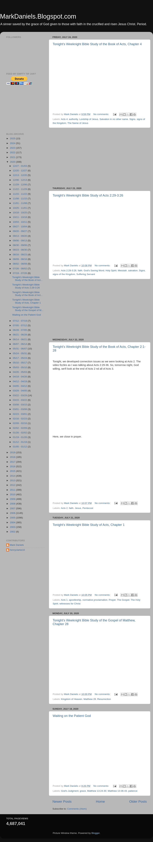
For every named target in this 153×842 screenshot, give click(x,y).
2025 (13, 138)
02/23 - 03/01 (20, 414)
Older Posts (138, 801)
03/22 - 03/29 (20, 395)
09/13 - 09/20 (20, 236)
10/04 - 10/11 (20, 222)
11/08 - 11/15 (20, 198)
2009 (13, 499)
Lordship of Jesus (88, 119)
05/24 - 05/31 (20, 353)
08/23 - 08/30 (20, 249)
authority (73, 119)
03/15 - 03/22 (20, 400)
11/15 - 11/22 (20, 194)
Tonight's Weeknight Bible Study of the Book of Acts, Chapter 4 (97, 44)
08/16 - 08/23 (20, 254)
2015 (13, 471)
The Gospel (123, 600)
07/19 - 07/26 (20, 273)
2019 (13, 452)
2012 (13, 485)
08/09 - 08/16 (20, 259)
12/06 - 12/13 (20, 180)
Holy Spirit (111, 270)
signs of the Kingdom (64, 274)
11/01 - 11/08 (20, 203)
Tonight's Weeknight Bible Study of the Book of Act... (27, 278)
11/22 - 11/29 (20, 189)
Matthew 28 (89, 699)
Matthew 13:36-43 (117, 791)
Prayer (112, 600)
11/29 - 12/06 (20, 184)
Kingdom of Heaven (71, 699)
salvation (133, 270)
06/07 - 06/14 (20, 344)
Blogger (95, 833)
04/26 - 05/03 (20, 372)
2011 (13, 490)
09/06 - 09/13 (20, 240)
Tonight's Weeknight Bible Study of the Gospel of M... (27, 308)
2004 (13, 522)
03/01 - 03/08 (20, 409)
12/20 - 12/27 (20, 170)
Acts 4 (64, 119)
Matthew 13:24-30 (96, 791)
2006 (13, 513)
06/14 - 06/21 (20, 339)
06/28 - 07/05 (20, 330)
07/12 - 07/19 (20, 320)
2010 (13, 494)
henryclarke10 (17, 550)
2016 (13, 466)
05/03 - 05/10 (20, 367)
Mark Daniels (17, 545)
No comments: (101, 114)
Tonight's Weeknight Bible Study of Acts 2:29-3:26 (88, 195)
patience (132, 791)
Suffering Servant (85, 274)
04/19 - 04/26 (20, 376)
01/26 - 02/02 (20, 432)
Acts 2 (64, 508)
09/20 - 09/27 (20, 231)
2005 (13, 517)
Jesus (78, 508)
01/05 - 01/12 (20, 446)
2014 (13, 476)
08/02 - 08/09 (20, 263)
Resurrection (104, 699)
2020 (13, 162)
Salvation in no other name (113, 119)
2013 (13, 480)
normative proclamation (94, 600)
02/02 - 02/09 (20, 428)
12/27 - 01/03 (20, 166)
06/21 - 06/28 (20, 334)
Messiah (122, 270)
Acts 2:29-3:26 (68, 270)
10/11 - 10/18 (20, 217)
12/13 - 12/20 (20, 175)
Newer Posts (62, 801)
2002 (13, 531)
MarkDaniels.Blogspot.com (38, 16)
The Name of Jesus (77, 123)
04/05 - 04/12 (20, 386)
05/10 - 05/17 (20, 362)
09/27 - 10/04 (20, 226)
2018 (13, 457)
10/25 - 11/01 (20, 208)
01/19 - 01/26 (20, 437)
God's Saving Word (94, 270)
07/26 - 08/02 (20, 268)
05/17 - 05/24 (20, 358)
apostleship (75, 600)
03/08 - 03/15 (20, 404)
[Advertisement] (99, 157)
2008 (13, 503)
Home (100, 801)
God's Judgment (69, 791)
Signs (132, 119)
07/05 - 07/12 (20, 325)
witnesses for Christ (69, 603)
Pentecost (87, 508)
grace (83, 791)
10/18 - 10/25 (20, 212)
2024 (13, 143)
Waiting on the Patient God (72, 716)
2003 (13, 527)
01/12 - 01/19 (20, 442)
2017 (13, 462)
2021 (13, 157)
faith (80, 270)
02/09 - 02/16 (20, 423)
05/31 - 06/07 (20, 348)
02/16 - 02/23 (20, 418)
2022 (13, 152)
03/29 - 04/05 (20, 390)
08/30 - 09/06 (20, 245)
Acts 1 (64, 600)
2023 (13, 148)
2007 (13, 508)
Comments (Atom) (77, 808)
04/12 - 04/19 (20, 381)
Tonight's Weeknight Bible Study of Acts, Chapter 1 (89, 525)
